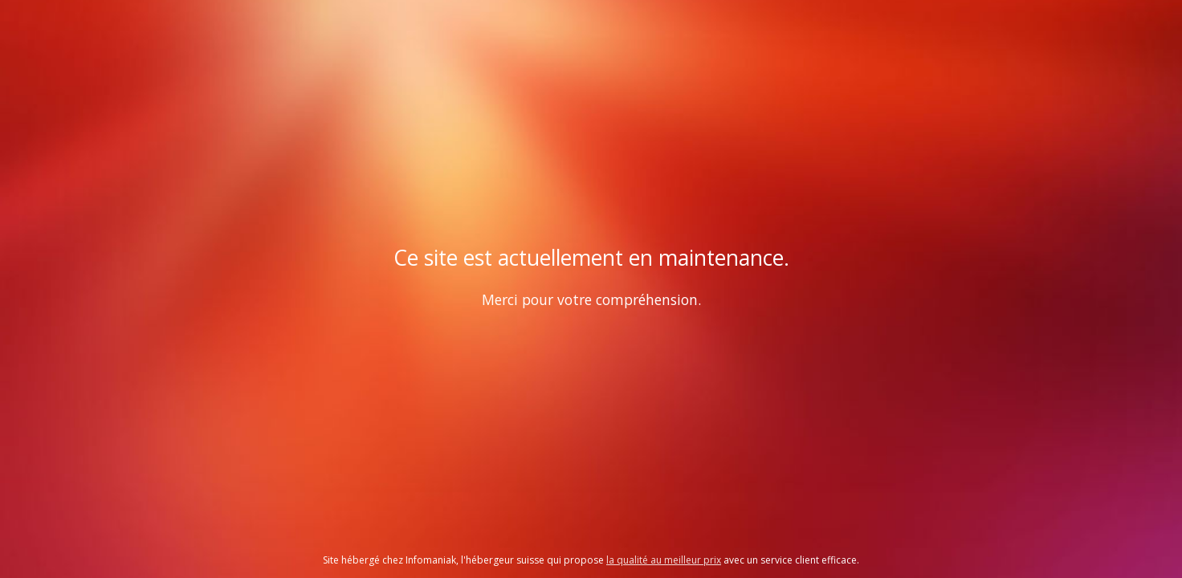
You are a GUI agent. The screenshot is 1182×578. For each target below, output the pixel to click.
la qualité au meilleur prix (663, 560)
